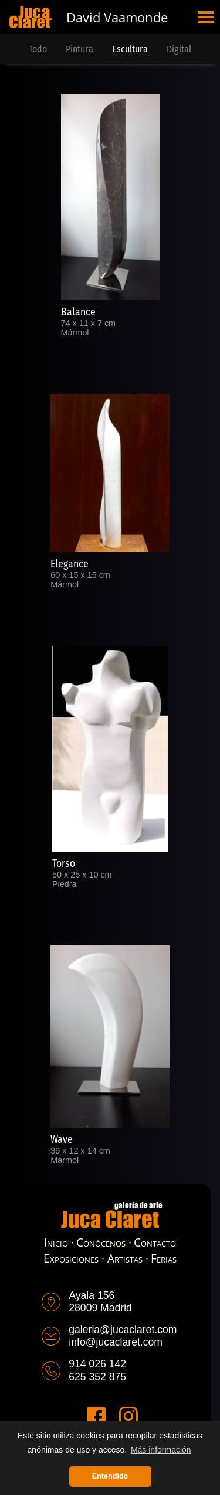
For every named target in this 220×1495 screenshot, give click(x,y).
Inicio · (59, 1242)
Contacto (155, 1242)
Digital (179, 49)
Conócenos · (103, 1242)
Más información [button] (161, 1449)
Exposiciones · (73, 1258)
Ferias (164, 1258)
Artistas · (127, 1258)
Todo (38, 49)
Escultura (130, 49)
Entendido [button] (110, 1476)
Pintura (79, 49)
